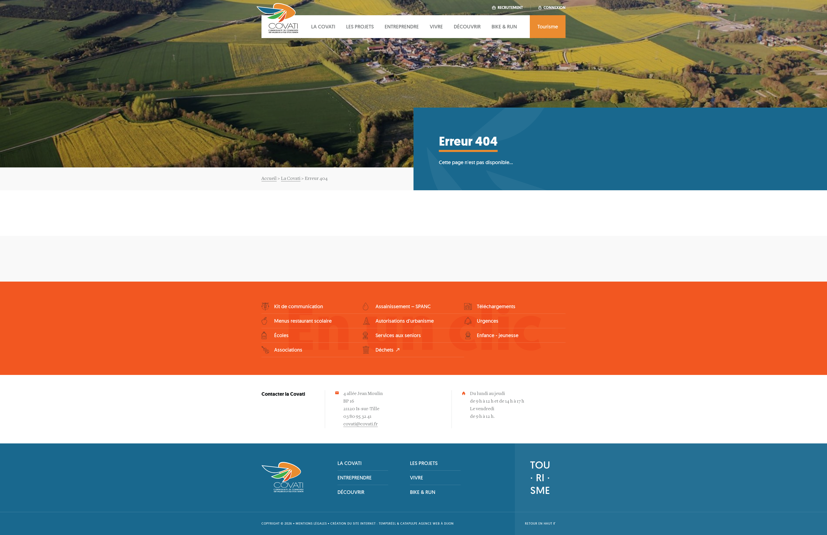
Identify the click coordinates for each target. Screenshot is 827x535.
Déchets (384, 350)
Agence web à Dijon (436, 523)
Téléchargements (496, 306)
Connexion (552, 7)
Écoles (281, 335)
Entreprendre (402, 26)
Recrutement (507, 7)
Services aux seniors (398, 335)
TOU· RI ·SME (540, 477)
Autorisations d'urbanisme (404, 321)
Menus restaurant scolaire (303, 321)
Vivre (436, 26)
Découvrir (467, 26)
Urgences (487, 321)
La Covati (290, 178)
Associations (288, 350)
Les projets (360, 26)
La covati (323, 26)
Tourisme (547, 26)
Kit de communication (298, 306)
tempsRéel (387, 523)
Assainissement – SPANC (403, 306)
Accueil (269, 178)
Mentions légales (311, 523)
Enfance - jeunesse (497, 335)
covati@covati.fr (360, 424)
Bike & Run (504, 26)
